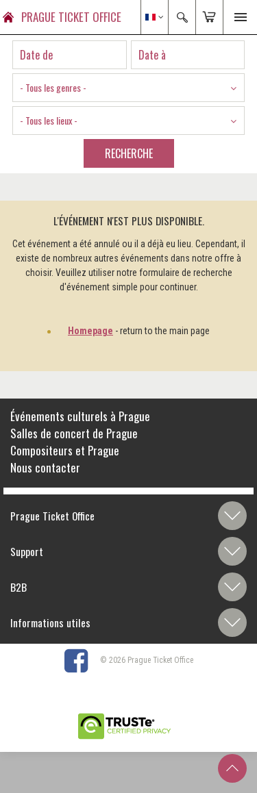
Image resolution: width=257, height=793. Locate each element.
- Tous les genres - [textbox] (53, 87)
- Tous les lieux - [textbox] (48, 120)
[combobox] (128, 87)
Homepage (90, 330)
